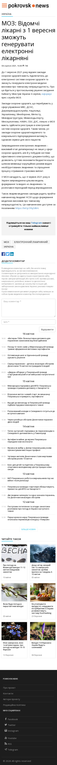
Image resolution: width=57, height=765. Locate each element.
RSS (8, 743)
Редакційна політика (14, 704)
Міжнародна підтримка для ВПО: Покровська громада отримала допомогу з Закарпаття (29, 387)
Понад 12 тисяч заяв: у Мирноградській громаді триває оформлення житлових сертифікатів (31, 348)
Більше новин (28, 529)
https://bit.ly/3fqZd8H (27, 208)
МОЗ (6, 241)
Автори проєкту (11, 699)
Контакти (8, 693)
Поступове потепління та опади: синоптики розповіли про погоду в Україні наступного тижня (29, 508)
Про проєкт (9, 687)
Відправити (47, 329)
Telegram (36, 222)
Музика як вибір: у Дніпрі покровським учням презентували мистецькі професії (29, 449)
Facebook (11, 719)
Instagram (12, 730)
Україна (6, 13)
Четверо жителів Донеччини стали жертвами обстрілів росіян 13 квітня (30, 457)
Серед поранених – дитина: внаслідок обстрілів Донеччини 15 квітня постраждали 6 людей (31, 365)
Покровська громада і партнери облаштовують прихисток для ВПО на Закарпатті (31, 488)
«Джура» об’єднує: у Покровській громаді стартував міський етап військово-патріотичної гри (31, 374)
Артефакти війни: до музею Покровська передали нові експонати (27, 440)
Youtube (11, 738)
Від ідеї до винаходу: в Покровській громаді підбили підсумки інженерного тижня (29, 404)
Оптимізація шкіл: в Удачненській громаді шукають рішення (28, 356)
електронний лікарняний (31, 241)
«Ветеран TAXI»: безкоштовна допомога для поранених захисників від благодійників (29, 339)
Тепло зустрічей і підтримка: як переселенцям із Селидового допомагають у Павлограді (31, 432)
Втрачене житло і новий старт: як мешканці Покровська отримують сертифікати (29, 395)
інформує (47, 93)
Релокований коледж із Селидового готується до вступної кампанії (31, 412)
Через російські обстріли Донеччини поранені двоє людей (30, 421)
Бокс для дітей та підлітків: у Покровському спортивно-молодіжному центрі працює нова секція (30, 467)
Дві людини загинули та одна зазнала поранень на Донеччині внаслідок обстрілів (31, 496)
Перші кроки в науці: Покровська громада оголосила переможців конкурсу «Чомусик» (29, 518)
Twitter (10, 724)
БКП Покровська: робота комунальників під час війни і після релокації (31, 479)
